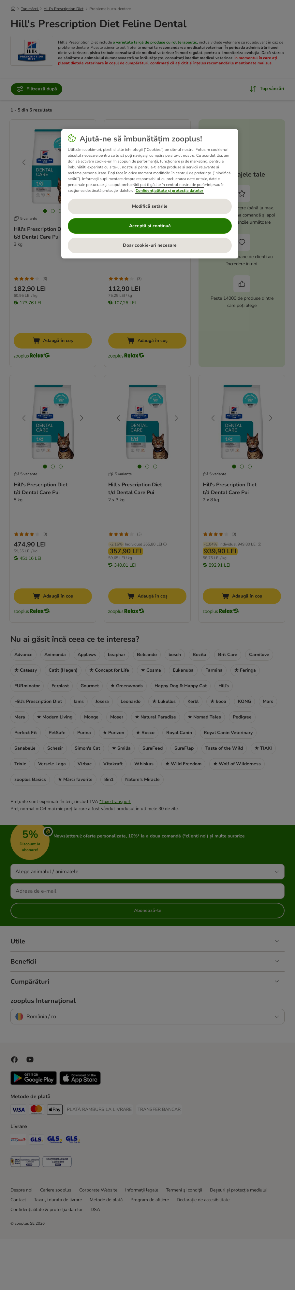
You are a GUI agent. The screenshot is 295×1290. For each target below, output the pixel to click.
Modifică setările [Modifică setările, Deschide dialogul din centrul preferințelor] (150, 206)
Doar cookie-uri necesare (150, 245)
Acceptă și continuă (150, 226)
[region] (149, 193)
